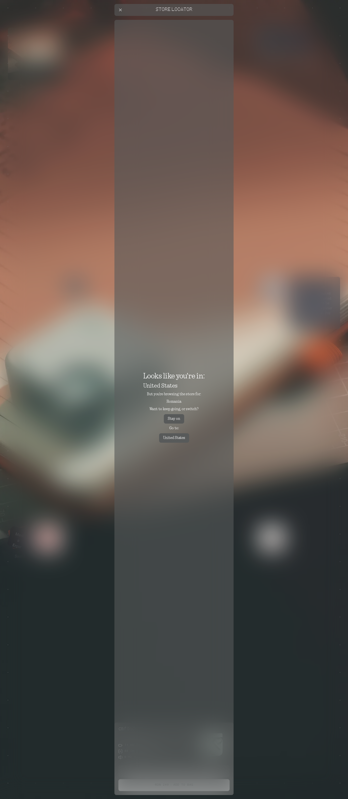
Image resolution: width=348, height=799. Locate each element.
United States (174, 438)
